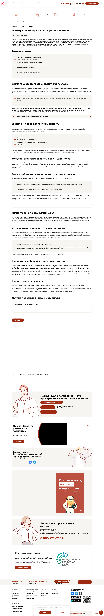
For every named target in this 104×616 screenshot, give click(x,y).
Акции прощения (16, 593)
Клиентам (14, 589)
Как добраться (32, 583)
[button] (100, 3)
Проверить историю (23, 567)
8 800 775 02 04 (51, 538)
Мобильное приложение (18, 606)
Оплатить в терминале (31, 595)
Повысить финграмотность (18, 600)
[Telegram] (76, 593)
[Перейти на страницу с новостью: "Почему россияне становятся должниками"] (52, 307)
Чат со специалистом (49, 411)
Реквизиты (54, 595)
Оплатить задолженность (32, 589)
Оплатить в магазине (31, 596)
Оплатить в (29, 593)
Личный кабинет (92, 3)
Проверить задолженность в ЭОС (51, 402)
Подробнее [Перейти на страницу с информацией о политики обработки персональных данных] (61, 612)
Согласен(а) (45, 612)
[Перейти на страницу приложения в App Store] (76, 597)
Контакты (54, 589)
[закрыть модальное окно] (68, 607)
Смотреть (18, 441)
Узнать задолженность (17, 591)
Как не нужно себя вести (23, 75)
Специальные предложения (32, 600)
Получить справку (16, 596)
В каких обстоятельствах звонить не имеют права (30, 64)
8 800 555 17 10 (66, 3)
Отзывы (14, 610)
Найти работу (15, 598)
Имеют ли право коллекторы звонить (27, 59)
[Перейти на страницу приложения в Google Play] (76, 600)
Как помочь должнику (17, 608)
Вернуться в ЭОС (16, 603)
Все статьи (17, 320)
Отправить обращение (61, 581)
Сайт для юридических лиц (18, 611)
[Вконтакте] (72, 593)
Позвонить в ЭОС (48, 407)
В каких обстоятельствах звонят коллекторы (29, 57)
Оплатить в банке (30, 598)
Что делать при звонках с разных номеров (28, 69)
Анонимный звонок (16, 601)
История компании (45, 591)
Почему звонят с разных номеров (26, 67)
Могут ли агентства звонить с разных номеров (29, 62)
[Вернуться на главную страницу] (4, 3)
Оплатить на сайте (30, 591)
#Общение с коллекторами (20, 35)
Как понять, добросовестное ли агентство (28, 72)
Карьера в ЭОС (44, 593)
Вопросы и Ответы (16, 605)
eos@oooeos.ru (59, 583)
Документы (44, 595)
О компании (44, 589)
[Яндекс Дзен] (80, 593)
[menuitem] (11, 3)
